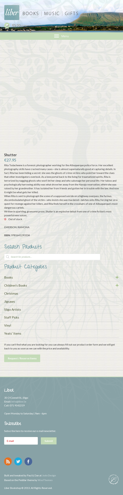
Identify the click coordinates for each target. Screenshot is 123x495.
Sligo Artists (12, 309)
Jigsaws (9, 301)
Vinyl (7, 325)
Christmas (11, 293)
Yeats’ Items (12, 333)
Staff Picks (11, 317)
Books (8, 277)
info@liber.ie (18, 401)
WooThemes (45, 480)
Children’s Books (15, 285)
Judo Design (49, 475)
